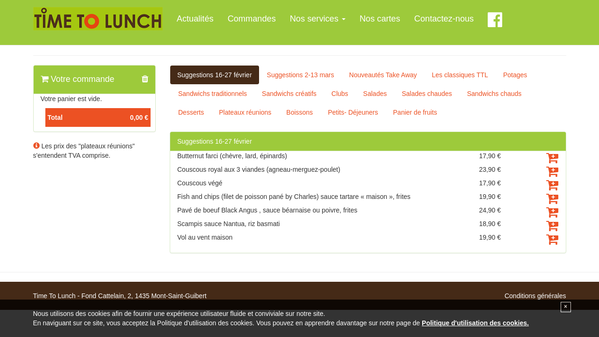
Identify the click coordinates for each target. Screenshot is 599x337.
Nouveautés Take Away (383, 75)
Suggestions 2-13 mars (300, 75)
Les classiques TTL (460, 75)
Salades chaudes (427, 93)
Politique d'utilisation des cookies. (475, 323)
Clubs (340, 93)
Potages (515, 75)
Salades (375, 93)
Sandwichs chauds (494, 93)
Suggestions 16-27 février (214, 75)
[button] (145, 79)
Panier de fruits (415, 112)
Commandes (252, 18)
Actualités (195, 18)
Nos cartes (380, 18)
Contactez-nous (444, 18)
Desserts (191, 112)
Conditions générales (535, 296)
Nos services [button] (318, 18)
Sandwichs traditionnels (212, 93)
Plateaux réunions (245, 112)
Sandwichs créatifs (289, 93)
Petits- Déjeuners (353, 112)
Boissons (299, 112)
